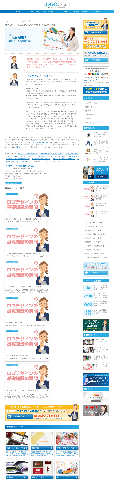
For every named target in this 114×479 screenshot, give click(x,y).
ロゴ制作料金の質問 (19, 468)
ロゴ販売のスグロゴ (46, 472)
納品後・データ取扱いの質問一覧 (64, 159)
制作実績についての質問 (92, 242)
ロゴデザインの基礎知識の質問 (13, 183)
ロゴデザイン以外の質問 (92, 250)
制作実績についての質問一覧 (68, 156)
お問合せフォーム (20, 147)
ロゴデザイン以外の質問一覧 (41, 159)
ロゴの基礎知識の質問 (79, 468)
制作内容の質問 (31, 468)
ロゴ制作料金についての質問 (93, 226)
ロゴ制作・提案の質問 (43, 468)
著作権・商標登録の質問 (42, 470)
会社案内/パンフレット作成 (96, 470)
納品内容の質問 (55, 468)
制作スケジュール (90, 107)
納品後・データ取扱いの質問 (93, 253)
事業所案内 (87, 118)
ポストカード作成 (11, 472)
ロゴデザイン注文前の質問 (92, 222)
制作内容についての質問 (92, 230)
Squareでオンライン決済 (91, 80)
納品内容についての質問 (92, 238)
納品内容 (87, 111)
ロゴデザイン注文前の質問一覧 (28, 154)
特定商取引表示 (89, 122)
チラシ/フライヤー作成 (80, 470)
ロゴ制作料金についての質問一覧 (51, 154)
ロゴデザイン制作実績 (43, 466)
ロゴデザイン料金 (90, 103)
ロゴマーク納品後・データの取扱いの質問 (22, 470)
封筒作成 (69, 470)
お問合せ (105, 472)
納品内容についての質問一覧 (47, 156)
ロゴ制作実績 (88, 115)
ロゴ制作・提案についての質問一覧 (23, 156)
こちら (43, 171)
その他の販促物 (34, 472)
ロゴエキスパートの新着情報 (57, 473)
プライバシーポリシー (85, 472)
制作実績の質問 (66, 468)
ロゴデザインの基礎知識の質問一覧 (39, 142)
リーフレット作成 (23, 472)
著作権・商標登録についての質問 (95, 257)
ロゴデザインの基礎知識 (58, 466)
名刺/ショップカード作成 (58, 470)
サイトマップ (97, 472)
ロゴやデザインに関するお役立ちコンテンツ (78, 466)
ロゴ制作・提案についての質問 (94, 234)
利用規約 (74, 472)
